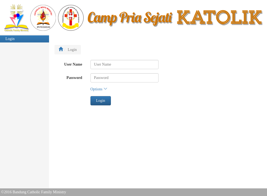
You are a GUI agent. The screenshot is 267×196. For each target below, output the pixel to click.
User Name (73, 64)
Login (9, 39)
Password (74, 78)
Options (98, 89)
